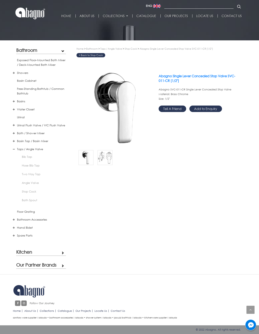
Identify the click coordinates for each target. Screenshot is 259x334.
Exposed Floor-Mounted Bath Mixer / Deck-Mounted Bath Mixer (41, 62)
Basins (21, 101)
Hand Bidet (25, 227)
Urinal (21, 117)
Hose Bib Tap (31, 165)
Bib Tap (27, 156)
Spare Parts (24, 235)
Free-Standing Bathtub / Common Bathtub (40, 91)
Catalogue (146, 16)
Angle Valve (30, 182)
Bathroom (26, 50)
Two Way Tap (31, 174)
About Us (87, 16)
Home (66, 16)
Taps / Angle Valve (30, 149)
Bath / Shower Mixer (31, 133)
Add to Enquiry (205, 109)
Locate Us (204, 16)
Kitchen (24, 252)
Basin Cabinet (26, 80)
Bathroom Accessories (32, 219)
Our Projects (176, 16)
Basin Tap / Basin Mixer (32, 141)
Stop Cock (29, 191)
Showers (22, 72)
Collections (114, 16)
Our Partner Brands (36, 265)
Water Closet (26, 109)
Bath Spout (29, 200)
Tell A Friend (172, 109)
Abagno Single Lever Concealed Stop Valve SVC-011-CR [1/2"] (176, 48)
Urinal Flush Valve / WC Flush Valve (41, 125)
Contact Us (232, 16)
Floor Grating (26, 211)
